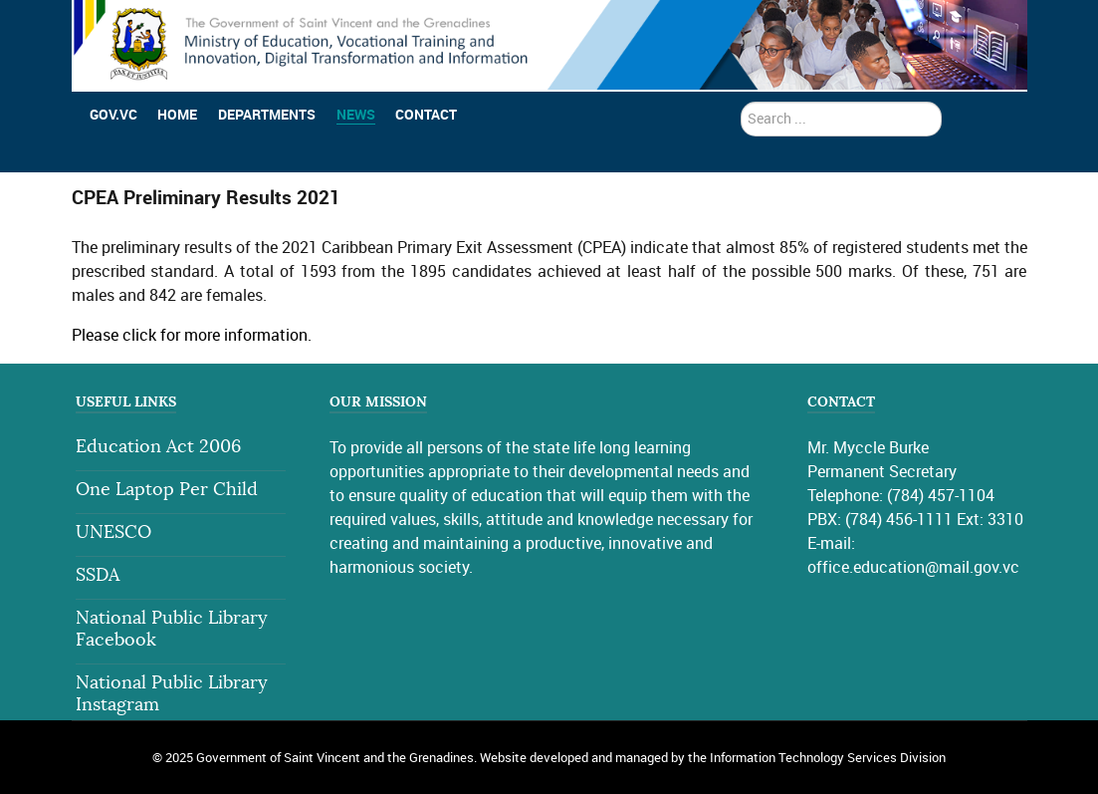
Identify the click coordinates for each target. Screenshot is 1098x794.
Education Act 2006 (158, 446)
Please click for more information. (192, 335)
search (741, 102)
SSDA (97, 575)
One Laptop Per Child (167, 489)
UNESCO (113, 532)
